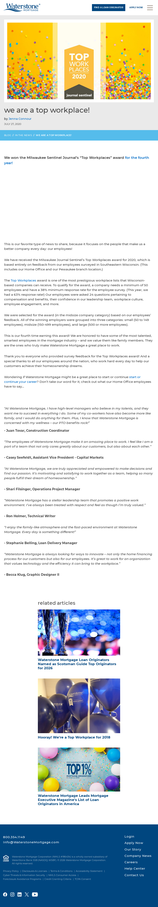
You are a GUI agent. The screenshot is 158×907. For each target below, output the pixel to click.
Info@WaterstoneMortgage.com (31, 842)
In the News (23, 135)
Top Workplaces (23, 280)
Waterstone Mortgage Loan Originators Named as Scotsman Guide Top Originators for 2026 (77, 664)
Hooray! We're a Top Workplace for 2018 (74, 737)
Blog (7, 135)
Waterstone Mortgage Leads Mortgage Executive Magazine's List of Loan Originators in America (73, 800)
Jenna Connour (20, 119)
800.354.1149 (14, 837)
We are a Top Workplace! (54, 135)
